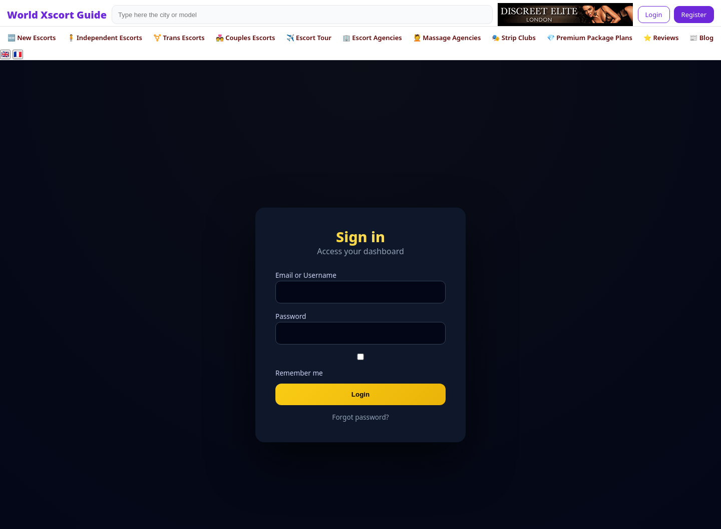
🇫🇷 (18, 54)
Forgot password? (360, 417)
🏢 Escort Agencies (372, 37)
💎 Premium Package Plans (589, 37)
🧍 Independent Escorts (105, 37)
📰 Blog (701, 37)
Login (653, 14)
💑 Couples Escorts (245, 37)
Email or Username (305, 275)
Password (290, 316)
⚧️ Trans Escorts (179, 37)
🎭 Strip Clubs (513, 37)
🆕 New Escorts (32, 37)
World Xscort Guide (57, 15)
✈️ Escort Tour (308, 37)
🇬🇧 (5, 54)
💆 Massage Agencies (447, 37)
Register (693, 14)
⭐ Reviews (660, 37)
